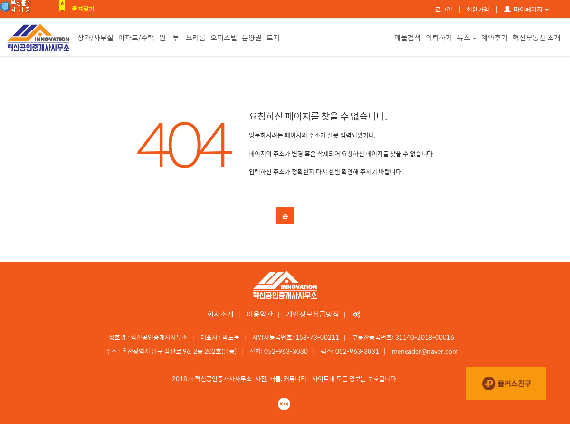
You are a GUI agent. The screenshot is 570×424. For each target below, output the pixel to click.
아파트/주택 (136, 37)
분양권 (252, 37)
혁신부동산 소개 (536, 37)
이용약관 (260, 313)
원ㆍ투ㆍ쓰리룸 (182, 37)
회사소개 (220, 313)
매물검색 (407, 37)
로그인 (443, 9)
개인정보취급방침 (312, 313)
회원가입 (477, 9)
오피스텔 (223, 37)
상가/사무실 (95, 37)
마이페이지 (526, 9)
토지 (273, 37)
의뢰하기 (439, 37)
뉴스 (466, 37)
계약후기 (494, 37)
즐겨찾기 (83, 8)
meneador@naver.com (425, 351)
